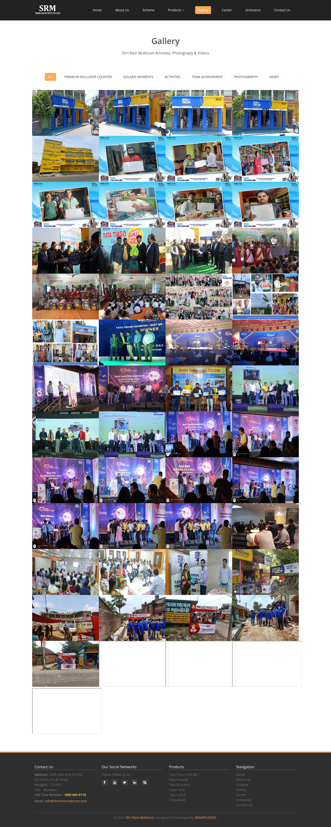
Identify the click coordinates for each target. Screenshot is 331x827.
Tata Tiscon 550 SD (183, 774)
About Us (122, 10)
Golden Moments (138, 77)
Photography (246, 77)
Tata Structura (179, 784)
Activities (172, 77)
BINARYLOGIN (205, 817)
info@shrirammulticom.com (66, 801)
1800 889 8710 (75, 795)
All (50, 77)
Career (227, 10)
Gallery (203, 10)
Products (176, 10)
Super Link (177, 790)
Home (97, 10)
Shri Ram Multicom (140, 817)
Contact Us (282, 10)
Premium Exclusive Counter (88, 77)
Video (274, 77)
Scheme (148, 10)
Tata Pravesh (178, 779)
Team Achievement (207, 77)
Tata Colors (177, 795)
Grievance (252, 10)
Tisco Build (177, 800)
